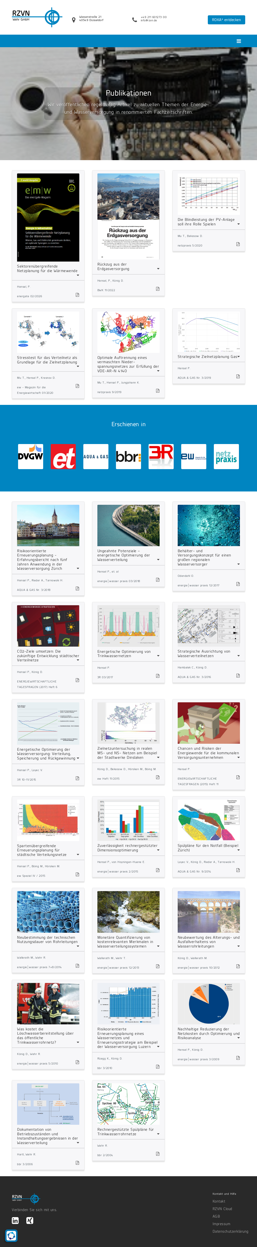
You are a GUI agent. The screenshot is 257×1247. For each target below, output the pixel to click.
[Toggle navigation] (239, 41)
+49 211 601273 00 (154, 17)
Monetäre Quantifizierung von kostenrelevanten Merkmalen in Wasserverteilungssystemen (125, 942)
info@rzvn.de (149, 20)
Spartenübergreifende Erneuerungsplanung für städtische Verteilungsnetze (42, 850)
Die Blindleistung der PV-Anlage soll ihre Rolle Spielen (206, 221)
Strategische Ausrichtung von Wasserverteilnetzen (204, 653)
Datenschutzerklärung (229, 1231)
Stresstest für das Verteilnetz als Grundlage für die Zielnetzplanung (47, 359)
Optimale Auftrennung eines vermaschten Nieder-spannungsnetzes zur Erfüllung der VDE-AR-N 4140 (128, 364)
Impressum (221, 1224)
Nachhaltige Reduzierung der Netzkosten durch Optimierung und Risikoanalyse (209, 1033)
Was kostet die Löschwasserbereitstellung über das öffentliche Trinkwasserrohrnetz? (45, 1036)
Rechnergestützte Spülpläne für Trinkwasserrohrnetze (125, 1131)
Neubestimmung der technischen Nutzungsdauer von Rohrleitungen (47, 939)
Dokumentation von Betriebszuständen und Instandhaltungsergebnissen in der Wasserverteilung (47, 1136)
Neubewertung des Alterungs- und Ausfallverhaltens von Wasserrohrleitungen (209, 942)
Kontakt (219, 1201)
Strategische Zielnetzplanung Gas (207, 356)
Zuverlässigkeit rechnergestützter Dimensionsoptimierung (127, 847)
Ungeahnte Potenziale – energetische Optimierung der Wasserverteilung (123, 555)
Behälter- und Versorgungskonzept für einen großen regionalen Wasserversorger (204, 557)
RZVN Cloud (222, 1209)
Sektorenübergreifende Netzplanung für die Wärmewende (47, 268)
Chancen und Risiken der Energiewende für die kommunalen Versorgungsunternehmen (208, 753)
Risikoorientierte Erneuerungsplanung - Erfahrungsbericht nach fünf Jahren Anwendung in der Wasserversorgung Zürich (42, 559)
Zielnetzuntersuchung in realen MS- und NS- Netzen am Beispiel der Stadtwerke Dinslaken (127, 753)
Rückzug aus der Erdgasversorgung (113, 266)
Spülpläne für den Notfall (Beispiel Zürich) (208, 847)
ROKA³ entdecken (226, 20)
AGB (216, 1216)
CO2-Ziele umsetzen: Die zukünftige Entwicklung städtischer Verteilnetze (48, 655)
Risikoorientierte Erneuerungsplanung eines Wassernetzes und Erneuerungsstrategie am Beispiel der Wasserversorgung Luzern (127, 1038)
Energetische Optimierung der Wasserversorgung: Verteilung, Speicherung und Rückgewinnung (46, 754)
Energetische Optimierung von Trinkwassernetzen (124, 653)
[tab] (48, 225)
